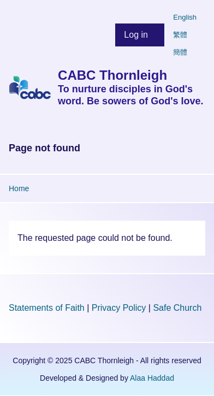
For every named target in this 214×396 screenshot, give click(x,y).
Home (19, 188)
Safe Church (177, 307)
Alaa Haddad (152, 378)
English (185, 17)
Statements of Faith (47, 307)
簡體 (180, 52)
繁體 (180, 35)
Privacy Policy (119, 307)
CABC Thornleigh (112, 75)
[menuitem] (139, 34)
